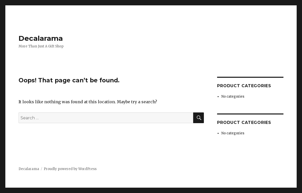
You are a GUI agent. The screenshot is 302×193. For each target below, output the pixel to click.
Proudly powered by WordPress (70, 169)
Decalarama (41, 38)
